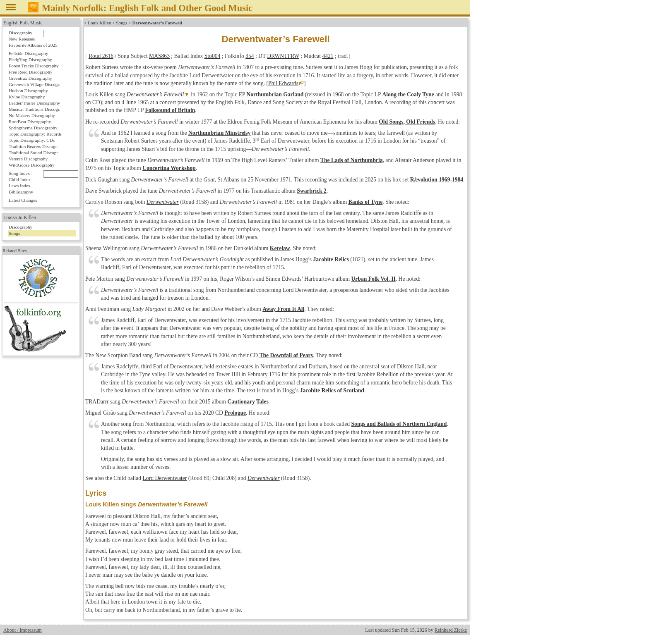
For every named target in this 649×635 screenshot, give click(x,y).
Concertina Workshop (169, 168)
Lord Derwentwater (165, 478)
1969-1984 (436, 180)
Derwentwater (163, 202)
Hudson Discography (28, 90)
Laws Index (20, 185)
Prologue (235, 413)
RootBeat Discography (30, 121)
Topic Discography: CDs (32, 140)
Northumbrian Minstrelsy (219, 133)
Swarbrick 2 (311, 191)
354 (249, 56)
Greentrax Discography (30, 78)
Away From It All (283, 309)
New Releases (22, 38)
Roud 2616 (101, 56)
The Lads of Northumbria (351, 160)
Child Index (20, 179)
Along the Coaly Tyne (408, 94)
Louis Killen (99, 22)
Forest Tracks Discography (34, 65)
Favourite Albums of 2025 (33, 45)
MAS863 (159, 56)
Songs (121, 22)
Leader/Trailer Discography (34, 102)
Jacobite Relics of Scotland (332, 390)
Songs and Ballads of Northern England (399, 424)
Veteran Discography (28, 158)
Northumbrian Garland (274, 94)
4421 (327, 56)
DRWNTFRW (283, 56)
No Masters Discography (32, 115)
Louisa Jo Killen (19, 217)
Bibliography (21, 191)
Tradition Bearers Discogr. (33, 146)
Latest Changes (23, 200)
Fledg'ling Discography (30, 59)
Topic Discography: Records (35, 133)
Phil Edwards (283, 83)
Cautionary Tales (247, 402)
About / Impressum (22, 630)
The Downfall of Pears (286, 355)
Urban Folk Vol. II (373, 279)
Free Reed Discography (31, 71)
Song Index (19, 173)
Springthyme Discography (33, 127)
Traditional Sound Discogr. (34, 152)
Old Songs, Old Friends (407, 122)
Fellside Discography (28, 53)
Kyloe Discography (27, 96)
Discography (20, 32)
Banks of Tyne (366, 202)
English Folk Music (23, 23)
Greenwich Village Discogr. (34, 84)
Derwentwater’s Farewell (155, 94)
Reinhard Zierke (451, 630)
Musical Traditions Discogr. (34, 109)
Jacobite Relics (331, 259)
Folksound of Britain (170, 110)
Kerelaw (280, 248)
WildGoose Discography (31, 164)
